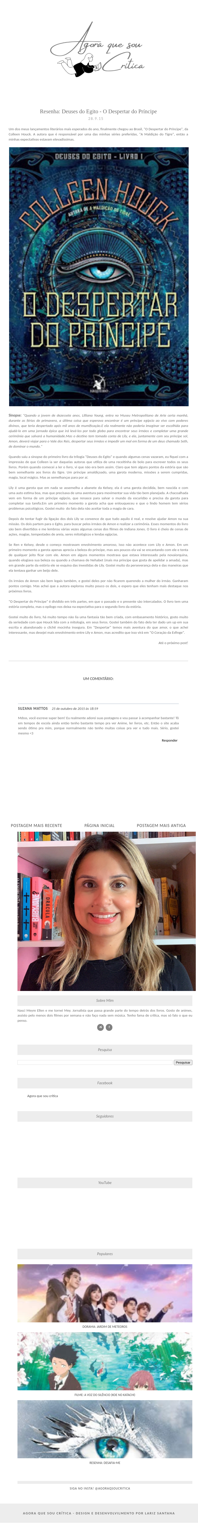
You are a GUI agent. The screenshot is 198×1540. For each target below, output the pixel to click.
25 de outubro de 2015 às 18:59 (75, 708)
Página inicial (99, 825)
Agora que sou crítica (42, 1096)
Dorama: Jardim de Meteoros (105, 1327)
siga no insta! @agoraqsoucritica (100, 1488)
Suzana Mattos (33, 708)
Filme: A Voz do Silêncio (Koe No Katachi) (105, 1395)
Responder (170, 740)
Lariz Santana (160, 1513)
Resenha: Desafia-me (105, 1463)
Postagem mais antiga (161, 825)
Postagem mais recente (36, 825)
